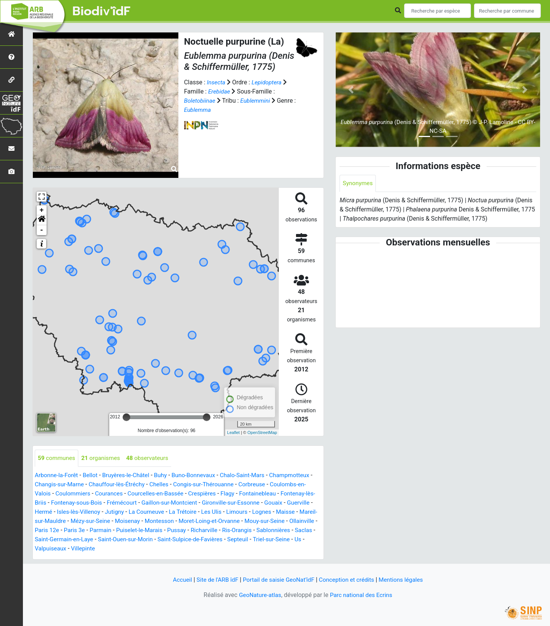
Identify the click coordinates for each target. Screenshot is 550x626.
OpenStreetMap (262, 432)
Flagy (235, 493)
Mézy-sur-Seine (136, 521)
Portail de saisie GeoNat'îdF (277, 579)
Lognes (299, 512)
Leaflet (233, 432)
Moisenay (174, 521)
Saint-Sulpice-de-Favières (263, 539)
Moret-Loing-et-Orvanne (259, 521)
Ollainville (78, 530)
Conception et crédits (349, 579)
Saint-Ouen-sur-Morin (195, 539)
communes (57, 458)
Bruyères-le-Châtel (129, 475)
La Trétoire (216, 512)
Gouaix (292, 503)
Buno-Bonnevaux (200, 475)
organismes (103, 458)
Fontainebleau (266, 493)
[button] (42, 220)
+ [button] (42, 210)
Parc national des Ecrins (362, 595)
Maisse (45, 521)
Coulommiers (74, 493)
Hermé (72, 512)
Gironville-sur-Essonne (248, 503)
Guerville (46, 512)
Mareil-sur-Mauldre (84, 521)
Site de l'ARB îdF (214, 579)
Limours (273, 512)
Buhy (165, 475)
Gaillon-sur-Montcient (184, 503)
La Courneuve (179, 512)
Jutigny (146, 512)
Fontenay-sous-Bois (88, 503)
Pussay (243, 530)
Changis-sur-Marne (63, 484)
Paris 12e (108, 530)
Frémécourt (134, 503)
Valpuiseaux (132, 548)
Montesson (207, 521)
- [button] (42, 230)
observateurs (151, 458)
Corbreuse (264, 484)
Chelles (167, 484)
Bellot (92, 475)
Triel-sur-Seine (80, 548)
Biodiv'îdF (102, 11)
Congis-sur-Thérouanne (214, 484)
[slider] (126, 417)
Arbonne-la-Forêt (57, 475)
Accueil (178, 579)
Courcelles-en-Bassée (160, 493)
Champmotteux (300, 475)
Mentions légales (405, 579)
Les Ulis (246, 512)
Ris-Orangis (305, 530)
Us (108, 548)
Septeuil (46, 548)
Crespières (208, 493)
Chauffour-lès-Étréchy (123, 484)
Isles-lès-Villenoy (108, 512)
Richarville (271, 530)
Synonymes (358, 183)
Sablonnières (55, 539)
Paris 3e (137, 530)
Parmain (163, 530)
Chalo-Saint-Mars (250, 475)
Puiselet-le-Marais (204, 530)
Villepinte (167, 548)
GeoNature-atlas (258, 595)
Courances (111, 493)
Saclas (87, 539)
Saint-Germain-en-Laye (131, 539)
